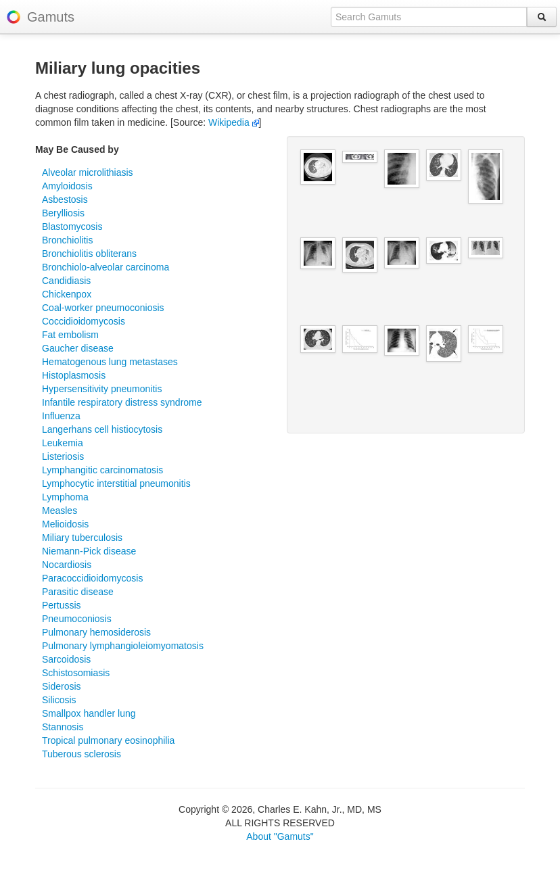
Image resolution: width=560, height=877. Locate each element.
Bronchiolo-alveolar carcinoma (105, 267)
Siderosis (61, 686)
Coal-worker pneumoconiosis (103, 307)
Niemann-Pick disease (89, 551)
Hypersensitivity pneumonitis (102, 388)
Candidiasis (66, 280)
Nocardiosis (66, 564)
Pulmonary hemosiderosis (96, 632)
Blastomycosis (72, 226)
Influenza (61, 415)
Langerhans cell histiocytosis (102, 429)
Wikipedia (233, 122)
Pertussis (61, 605)
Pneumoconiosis (77, 618)
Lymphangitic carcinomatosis (102, 470)
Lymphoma (65, 497)
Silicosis (59, 699)
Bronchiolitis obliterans (89, 253)
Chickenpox (66, 294)
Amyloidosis (67, 186)
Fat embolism (70, 334)
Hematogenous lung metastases (110, 361)
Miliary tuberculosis (82, 537)
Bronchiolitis (67, 240)
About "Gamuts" (279, 836)
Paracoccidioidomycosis (92, 578)
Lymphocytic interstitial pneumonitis (116, 483)
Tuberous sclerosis (81, 754)
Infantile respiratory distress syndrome (122, 402)
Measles (59, 510)
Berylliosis (63, 213)
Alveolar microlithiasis (87, 172)
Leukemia (62, 442)
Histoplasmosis (74, 375)
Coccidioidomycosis (83, 321)
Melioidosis (65, 524)
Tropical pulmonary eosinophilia (108, 740)
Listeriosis (63, 456)
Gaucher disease (78, 348)
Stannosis (62, 726)
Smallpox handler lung (89, 713)
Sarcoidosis (66, 659)
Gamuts (50, 16)
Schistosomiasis (76, 672)
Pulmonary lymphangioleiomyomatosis (123, 645)
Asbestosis (65, 199)
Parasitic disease (78, 591)
